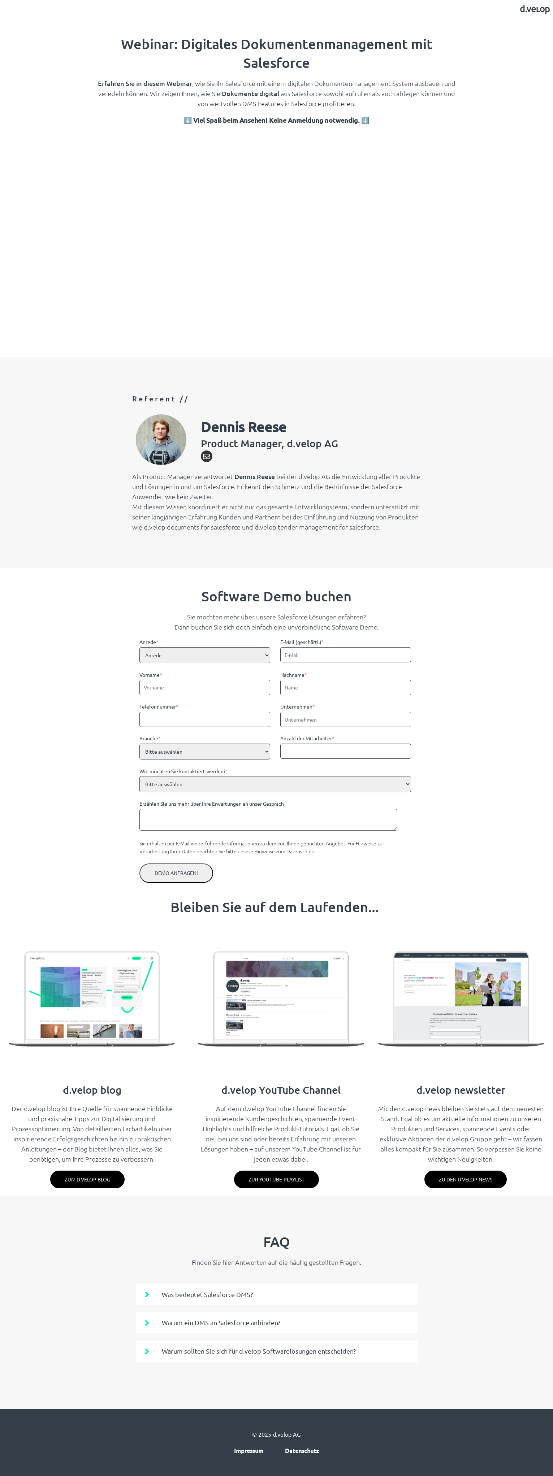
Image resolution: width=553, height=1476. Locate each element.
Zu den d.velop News (465, 1179)
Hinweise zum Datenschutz (284, 851)
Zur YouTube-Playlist (276, 1179)
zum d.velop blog (87, 1179)
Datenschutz (302, 1450)
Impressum (248, 1450)
